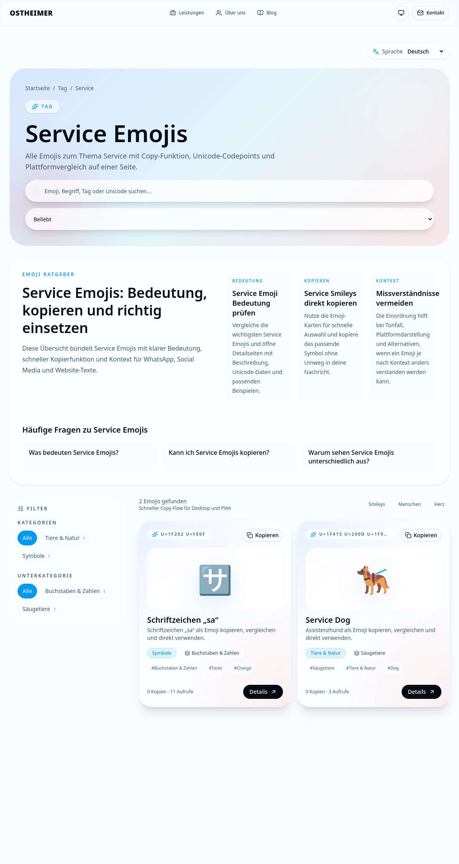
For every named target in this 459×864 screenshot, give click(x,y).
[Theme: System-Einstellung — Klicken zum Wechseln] (401, 13)
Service (84, 88)
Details (263, 691)
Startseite (37, 88)
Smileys (376, 504)
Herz (439, 504)
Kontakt (430, 12)
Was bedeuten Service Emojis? (74, 452)
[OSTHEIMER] (31, 12)
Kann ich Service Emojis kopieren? (219, 452)
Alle (27, 538)
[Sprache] (425, 51)
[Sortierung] (229, 219)
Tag (62, 88)
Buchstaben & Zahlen (75, 591)
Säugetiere (39, 609)
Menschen (410, 504)
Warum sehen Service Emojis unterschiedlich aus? (351, 456)
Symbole (36, 555)
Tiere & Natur (65, 538)
